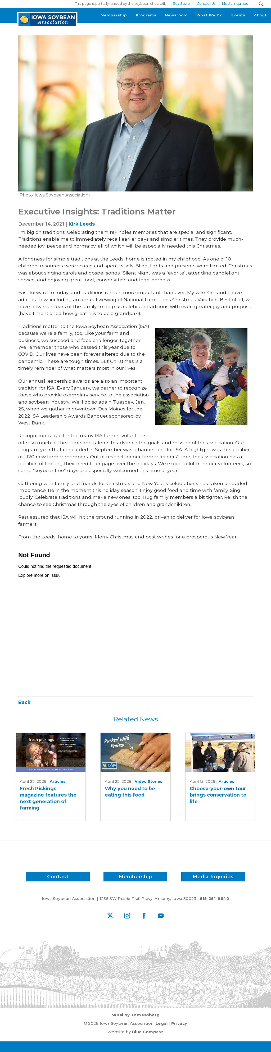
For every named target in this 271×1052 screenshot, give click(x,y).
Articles (57, 781)
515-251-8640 (214, 898)
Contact (58, 876)
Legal (162, 1023)
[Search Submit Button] (261, 4)
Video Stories (148, 781)
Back (24, 702)
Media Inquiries (213, 876)
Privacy (179, 1023)
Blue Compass (148, 1032)
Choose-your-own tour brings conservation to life (218, 795)
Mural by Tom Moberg (135, 1015)
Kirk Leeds (82, 224)
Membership (135, 876)
